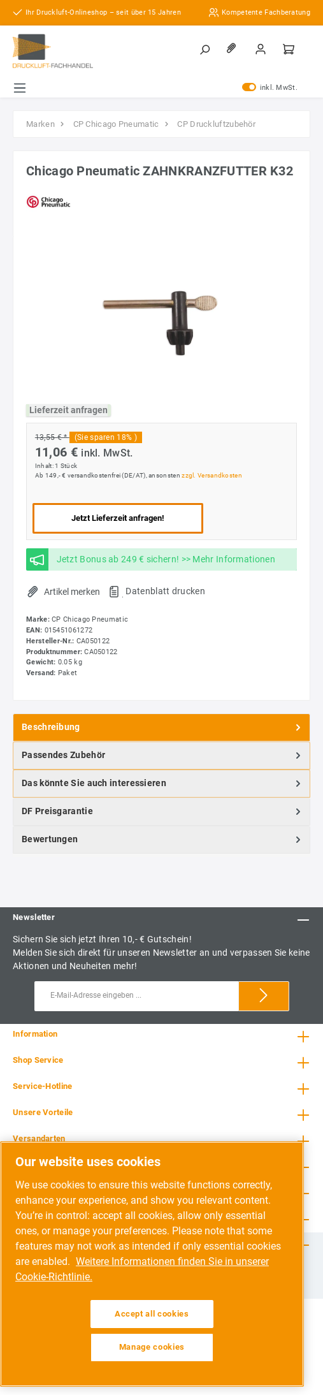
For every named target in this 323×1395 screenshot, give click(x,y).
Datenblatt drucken (165, 591)
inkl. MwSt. (270, 88)
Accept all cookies (152, 1313)
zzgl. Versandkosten (212, 475)
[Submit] (263, 996)
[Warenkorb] (290, 49)
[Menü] (19, 88)
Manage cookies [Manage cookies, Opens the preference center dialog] (152, 1347)
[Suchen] (206, 49)
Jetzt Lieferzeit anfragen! (117, 518)
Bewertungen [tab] (162, 840)
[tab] (161, 727)
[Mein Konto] (262, 49)
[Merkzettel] (234, 49)
